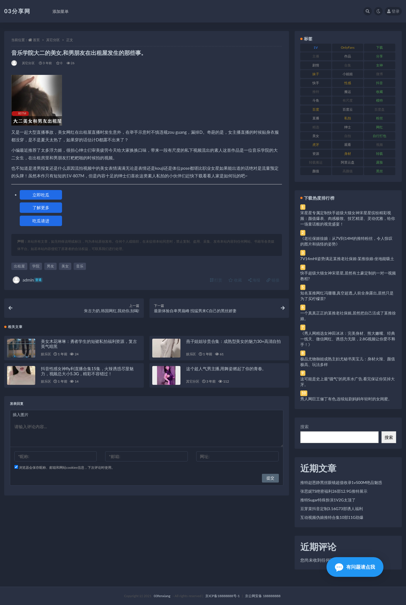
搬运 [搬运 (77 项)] (347, 92)
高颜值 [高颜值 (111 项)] (348, 171)
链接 (272, 280)
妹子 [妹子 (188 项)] (315, 74)
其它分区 (53, 40)
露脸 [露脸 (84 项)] (379, 162)
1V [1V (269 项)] (316, 47)
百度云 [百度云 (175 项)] (348, 109)
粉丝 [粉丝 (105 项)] (379, 118)
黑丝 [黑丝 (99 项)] (379, 171)
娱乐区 (46, 355)
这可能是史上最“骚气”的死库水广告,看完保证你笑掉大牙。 (347, 381)
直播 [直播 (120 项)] (315, 118)
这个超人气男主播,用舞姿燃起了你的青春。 (226, 369)
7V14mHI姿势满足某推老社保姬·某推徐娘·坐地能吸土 (347, 258)
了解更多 (40, 207)
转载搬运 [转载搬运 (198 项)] (316, 162)
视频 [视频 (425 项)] (379, 144)
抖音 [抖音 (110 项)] (379, 83)
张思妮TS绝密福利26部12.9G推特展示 (333, 491)
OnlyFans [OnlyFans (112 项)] (348, 47)
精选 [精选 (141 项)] (315, 127)
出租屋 (19, 266)
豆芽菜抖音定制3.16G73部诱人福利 (331, 508)
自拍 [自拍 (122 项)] (347, 136)
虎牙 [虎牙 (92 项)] (315, 144)
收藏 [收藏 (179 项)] (379, 92)
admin (28, 279)
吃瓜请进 (40, 220)
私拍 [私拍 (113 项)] (347, 118)
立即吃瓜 (40, 194)
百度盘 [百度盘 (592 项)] (379, 109)
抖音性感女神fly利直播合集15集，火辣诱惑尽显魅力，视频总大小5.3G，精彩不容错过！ (87, 372)
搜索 (304, 426)
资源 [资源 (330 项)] (315, 153)
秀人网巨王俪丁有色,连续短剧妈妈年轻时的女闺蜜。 (346, 398)
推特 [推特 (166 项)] (315, 92)
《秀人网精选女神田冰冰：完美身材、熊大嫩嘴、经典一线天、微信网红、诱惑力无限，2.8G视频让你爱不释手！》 (348, 339)
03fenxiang (162, 596)
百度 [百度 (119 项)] (315, 109)
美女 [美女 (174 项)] (315, 136)
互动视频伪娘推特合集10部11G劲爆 (332, 517)
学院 (35, 266)
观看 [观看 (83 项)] (347, 144)
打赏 (216, 280)
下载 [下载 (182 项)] (379, 47)
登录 (393, 11)
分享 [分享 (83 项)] (379, 56)
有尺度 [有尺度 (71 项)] (348, 100)
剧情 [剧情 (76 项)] (315, 65)
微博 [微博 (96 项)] (379, 74)
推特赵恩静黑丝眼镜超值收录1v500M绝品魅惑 (341, 482)
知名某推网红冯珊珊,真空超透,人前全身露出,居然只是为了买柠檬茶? (347, 296)
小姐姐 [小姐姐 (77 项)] (348, 74)
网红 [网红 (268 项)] (379, 127)
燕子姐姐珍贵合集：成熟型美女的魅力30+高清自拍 (233, 342)
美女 (65, 266)
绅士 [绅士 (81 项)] (347, 127)
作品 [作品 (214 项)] (347, 56)
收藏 (235, 280)
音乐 (79, 266)
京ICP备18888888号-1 (222, 596)
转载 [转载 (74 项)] (379, 153)
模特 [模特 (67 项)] (379, 100)
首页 (36, 40)
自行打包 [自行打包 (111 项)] (379, 136)
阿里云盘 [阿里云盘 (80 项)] (347, 162)
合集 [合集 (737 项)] (347, 65)
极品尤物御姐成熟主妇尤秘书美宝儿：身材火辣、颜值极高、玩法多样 (347, 361)
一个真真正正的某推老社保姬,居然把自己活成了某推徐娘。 (348, 316)
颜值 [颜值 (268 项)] (315, 171)
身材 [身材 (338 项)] (347, 153)
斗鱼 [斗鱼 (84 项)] (315, 100)
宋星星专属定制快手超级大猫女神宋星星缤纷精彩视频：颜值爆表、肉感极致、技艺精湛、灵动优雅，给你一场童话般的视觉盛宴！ (347, 218)
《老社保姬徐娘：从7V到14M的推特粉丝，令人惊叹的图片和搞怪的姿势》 (346, 241)
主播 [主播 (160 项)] (315, 56)
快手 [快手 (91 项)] (315, 83)
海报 (254, 280)
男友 (50, 266)
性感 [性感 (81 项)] (347, 83)
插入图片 (20, 416)
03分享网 (17, 11)
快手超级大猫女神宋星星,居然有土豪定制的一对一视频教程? (348, 276)
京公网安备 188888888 (263, 596)
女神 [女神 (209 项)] (379, 65)
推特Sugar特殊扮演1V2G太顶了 (328, 499)
